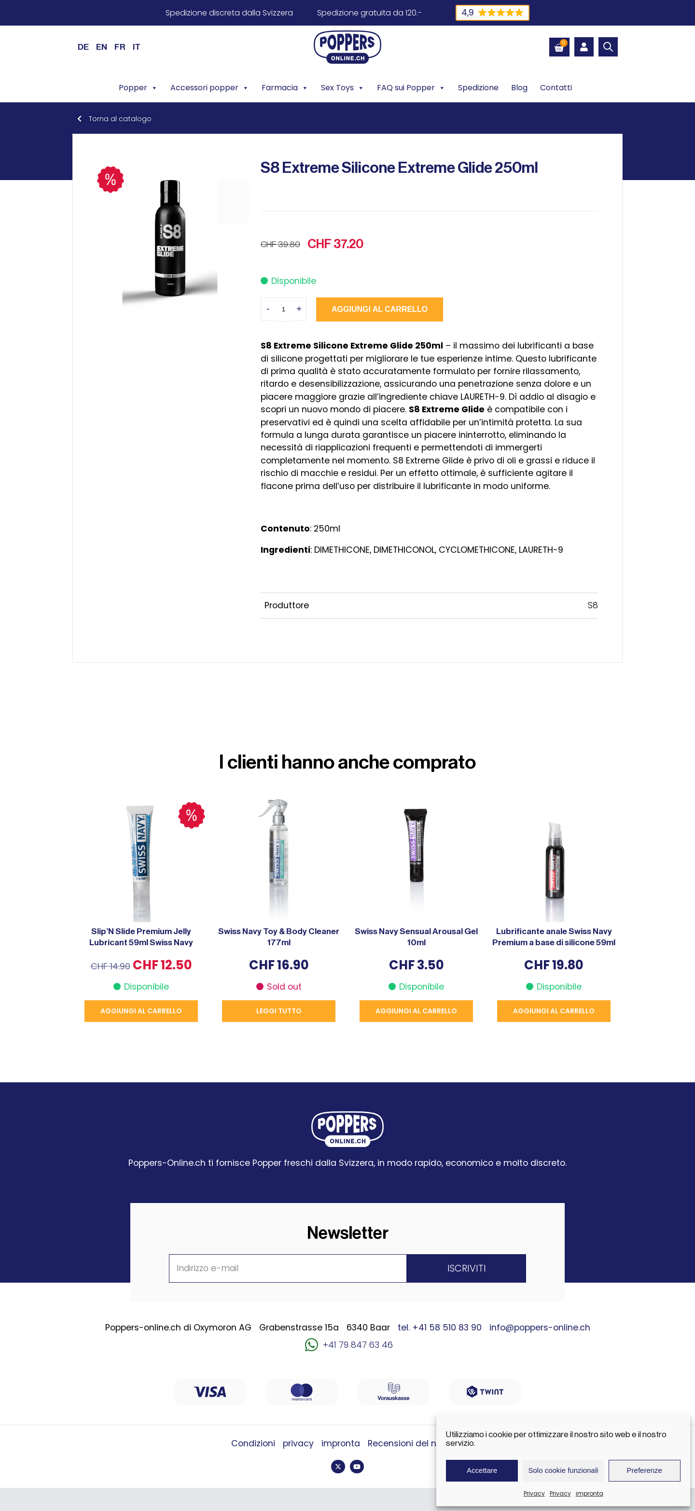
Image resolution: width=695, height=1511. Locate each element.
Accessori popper (209, 88)
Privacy (534, 1493)
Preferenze (644, 1470)
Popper (138, 88)
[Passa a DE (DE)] (83, 46)
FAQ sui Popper (411, 88)
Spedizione (478, 87)
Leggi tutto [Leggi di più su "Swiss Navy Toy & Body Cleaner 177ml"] (279, 1011)
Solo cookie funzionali (563, 1470)
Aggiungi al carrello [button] (141, 1011)
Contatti (556, 87)
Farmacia (285, 88)
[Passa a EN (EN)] (101, 46)
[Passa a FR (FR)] (119, 46)
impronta (589, 1493)
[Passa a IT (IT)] (136, 46)
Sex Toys (342, 88)
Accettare (482, 1470)
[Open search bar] (608, 46)
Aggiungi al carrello (380, 309)
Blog (519, 87)
